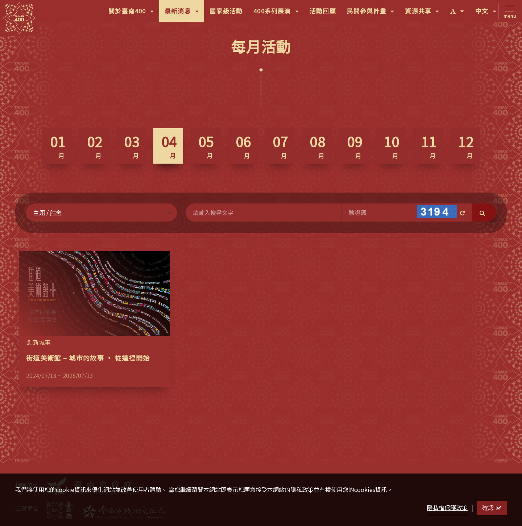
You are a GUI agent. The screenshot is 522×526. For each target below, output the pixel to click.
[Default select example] (101, 212)
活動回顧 (323, 11)
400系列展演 (278, 13)
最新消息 (184, 13)
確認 (491, 507)
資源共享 (424, 13)
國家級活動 (226, 11)
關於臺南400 (133, 13)
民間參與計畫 (373, 13)
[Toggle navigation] (508, 11)
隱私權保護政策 (447, 507)
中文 (488, 13)
